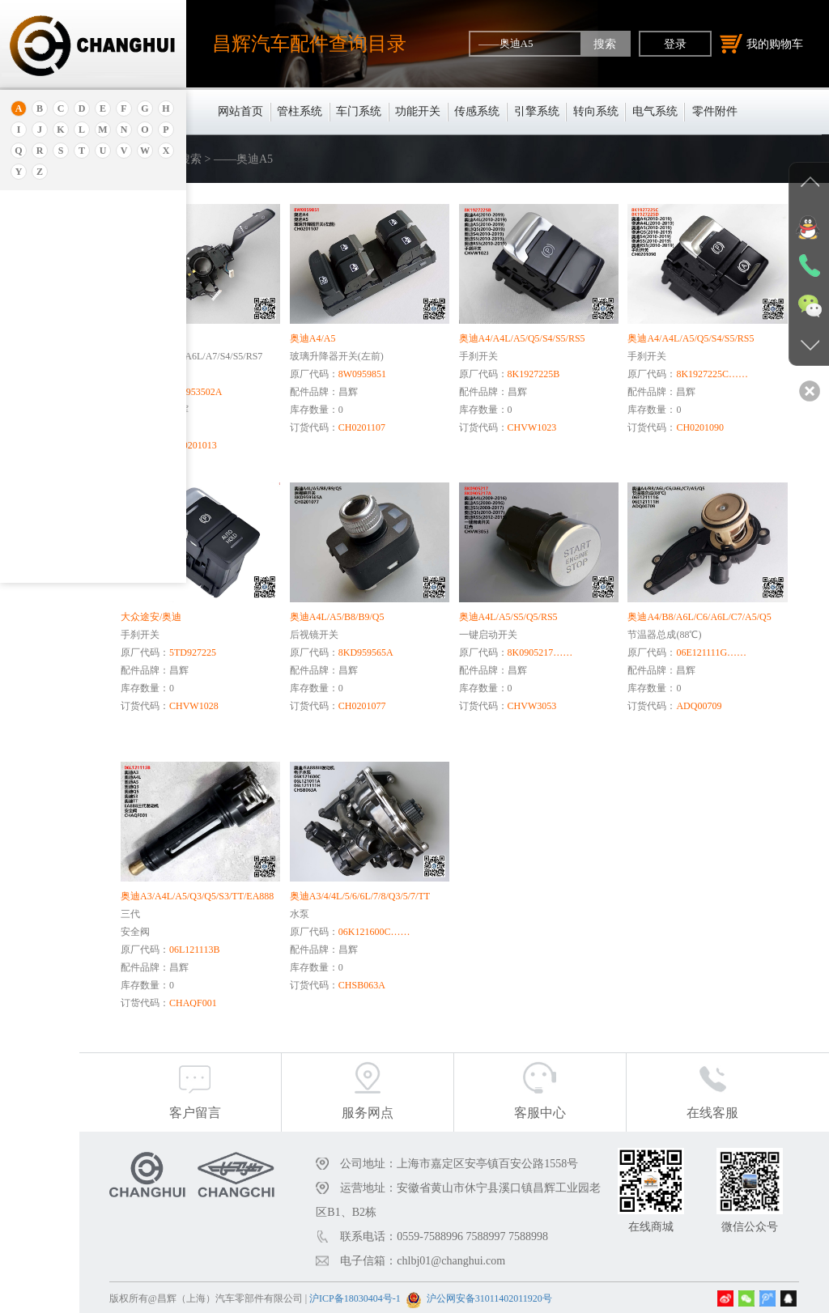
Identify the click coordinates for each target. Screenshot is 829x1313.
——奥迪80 (55, 391)
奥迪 (34, 233)
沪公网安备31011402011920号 (592, 1296)
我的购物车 (762, 43)
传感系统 (477, 111)
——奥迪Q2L (59, 450)
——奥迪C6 (56, 294)
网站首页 (240, 111)
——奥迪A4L (59, 372)
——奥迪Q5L (59, 527)
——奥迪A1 (56, 508)
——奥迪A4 (56, 566)
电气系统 (655, 111)
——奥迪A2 (56, 430)
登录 (675, 43)
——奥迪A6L (59, 411)
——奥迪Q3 (56, 489)
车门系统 (358, 111)
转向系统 (596, 111)
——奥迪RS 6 (60, 314)
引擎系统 (536, 111)
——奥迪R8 (56, 353)
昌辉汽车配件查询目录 (309, 43)
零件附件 (715, 111)
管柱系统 (299, 111)
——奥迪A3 (56, 333)
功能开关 (417, 111)
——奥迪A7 (56, 547)
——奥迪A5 (56, 469)
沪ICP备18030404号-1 (458, 1296)
